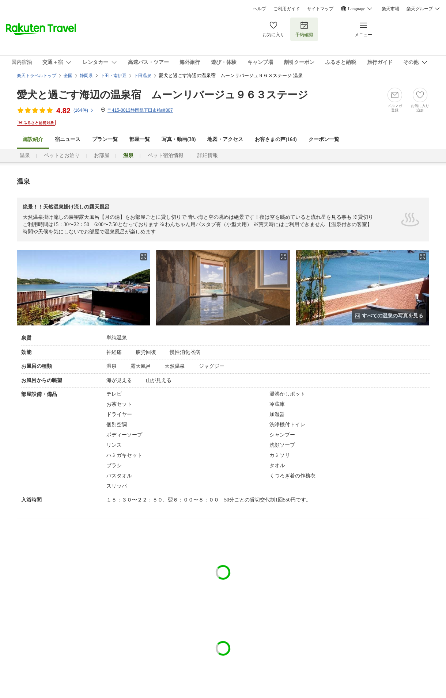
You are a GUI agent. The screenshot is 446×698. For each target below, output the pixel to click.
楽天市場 (390, 8)
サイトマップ (320, 8)
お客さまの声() (275, 139)
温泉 (25, 155)
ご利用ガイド (286, 8)
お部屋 (101, 155)
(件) (83, 110)
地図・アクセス (225, 139)
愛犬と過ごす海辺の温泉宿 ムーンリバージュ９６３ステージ (162, 94)
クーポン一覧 (324, 139)
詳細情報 (207, 155)
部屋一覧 (139, 139)
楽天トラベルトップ (36, 75)
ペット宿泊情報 (166, 155)
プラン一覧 (105, 139)
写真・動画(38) (179, 139)
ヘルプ (259, 8)
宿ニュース (67, 139)
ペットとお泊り (62, 155)
